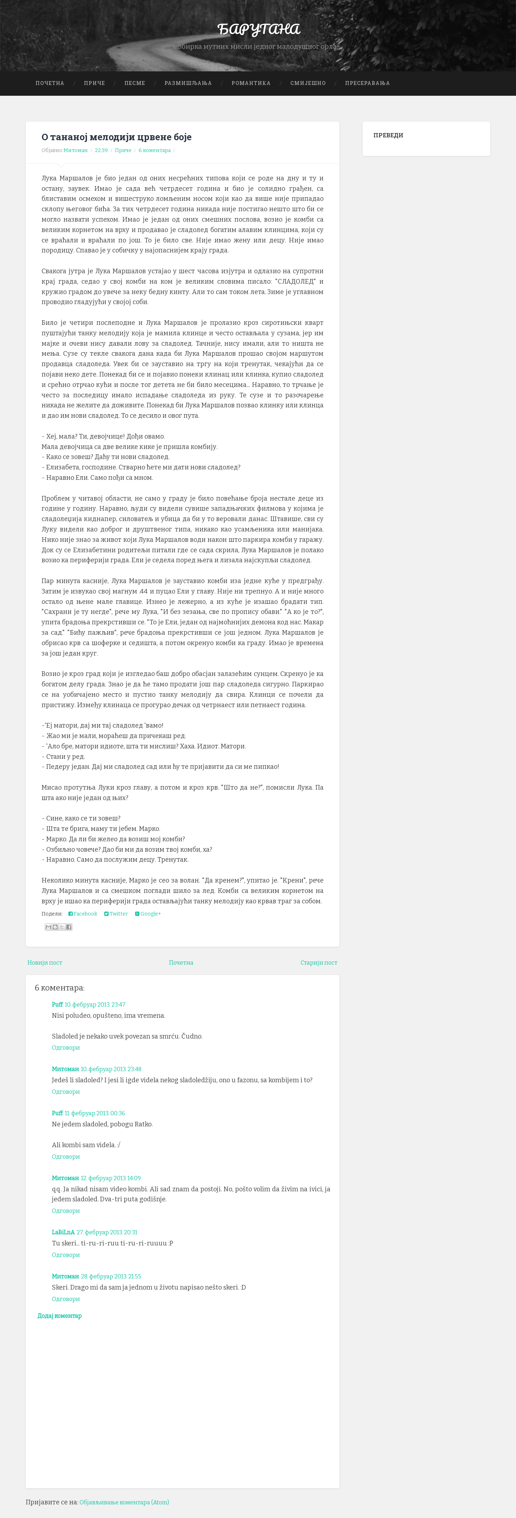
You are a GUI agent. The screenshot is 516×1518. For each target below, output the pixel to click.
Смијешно (308, 91)
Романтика (251, 91)
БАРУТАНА (258, 32)
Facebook (82, 922)
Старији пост (317, 971)
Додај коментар (63, 1325)
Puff (58, 1013)
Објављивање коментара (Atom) (130, 1513)
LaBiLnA (64, 1241)
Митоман (67, 1078)
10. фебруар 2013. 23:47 (100, 1013)
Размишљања (188, 91)
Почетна (49, 91)
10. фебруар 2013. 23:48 (118, 1078)
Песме (134, 91)
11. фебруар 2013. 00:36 (100, 1122)
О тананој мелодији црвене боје (125, 145)
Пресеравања (367, 91)
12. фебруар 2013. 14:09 (118, 1186)
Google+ (148, 922)
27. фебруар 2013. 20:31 (114, 1241)
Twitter (116, 922)
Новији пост (47, 971)
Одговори (67, 1056)
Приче (94, 91)
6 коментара (155, 159)
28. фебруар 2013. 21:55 (118, 1285)
